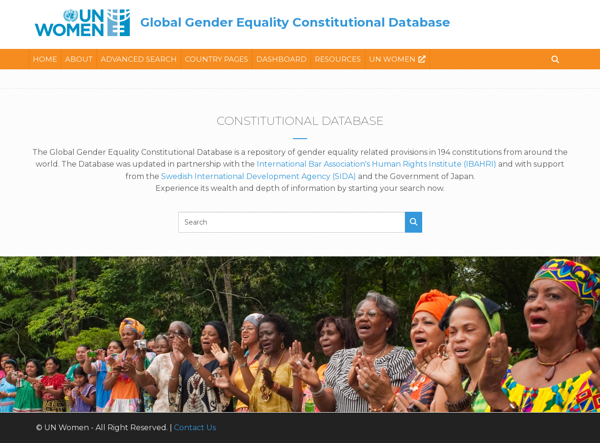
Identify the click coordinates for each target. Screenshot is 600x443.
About (79, 59)
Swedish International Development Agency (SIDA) (258, 176)
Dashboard (281, 59)
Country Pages (216, 59)
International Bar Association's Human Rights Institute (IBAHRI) (376, 164)
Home (45, 59)
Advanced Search (139, 59)
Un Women (392, 59)
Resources (338, 59)
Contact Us (195, 427)
